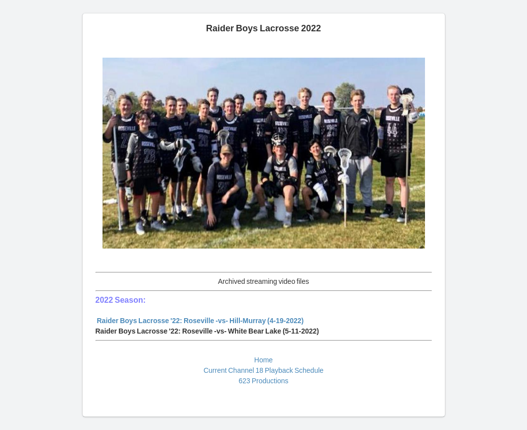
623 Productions (263, 381)
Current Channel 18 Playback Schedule (263, 370)
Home (263, 360)
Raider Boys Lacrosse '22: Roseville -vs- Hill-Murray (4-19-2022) (200, 321)
